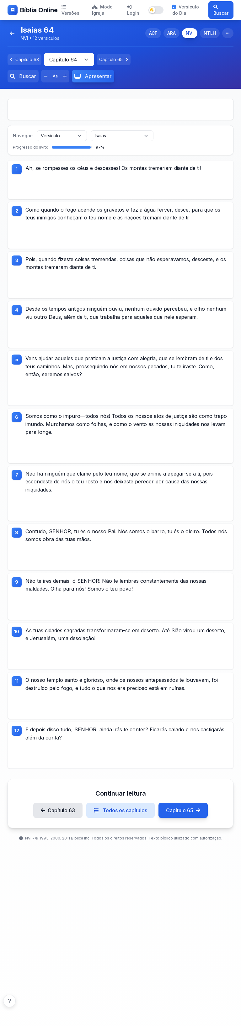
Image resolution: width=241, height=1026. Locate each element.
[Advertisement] (120, 109)
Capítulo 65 (183, 840)
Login (133, 10)
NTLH (210, 33)
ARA (171, 33)
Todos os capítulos (120, 840)
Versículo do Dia (185, 10)
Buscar (220, 10)
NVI (190, 33)
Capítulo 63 (58, 840)
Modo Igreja (102, 10)
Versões (70, 10)
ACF (153, 33)
